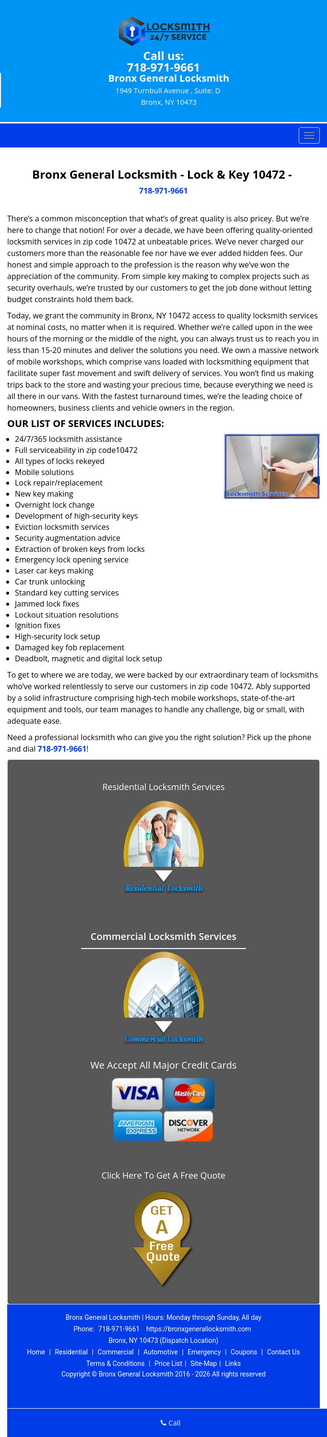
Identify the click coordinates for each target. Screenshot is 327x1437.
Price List (168, 1363)
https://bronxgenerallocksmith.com (198, 1329)
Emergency (204, 1352)
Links (233, 1363)
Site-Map (203, 1363)
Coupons (244, 1352)
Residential (71, 1352)
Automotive (160, 1352)
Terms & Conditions (115, 1363)
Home (36, 1352)
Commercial (116, 1352)
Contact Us (283, 1352)
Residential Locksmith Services (163, 786)
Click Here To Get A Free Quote (163, 1175)
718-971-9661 (163, 67)
